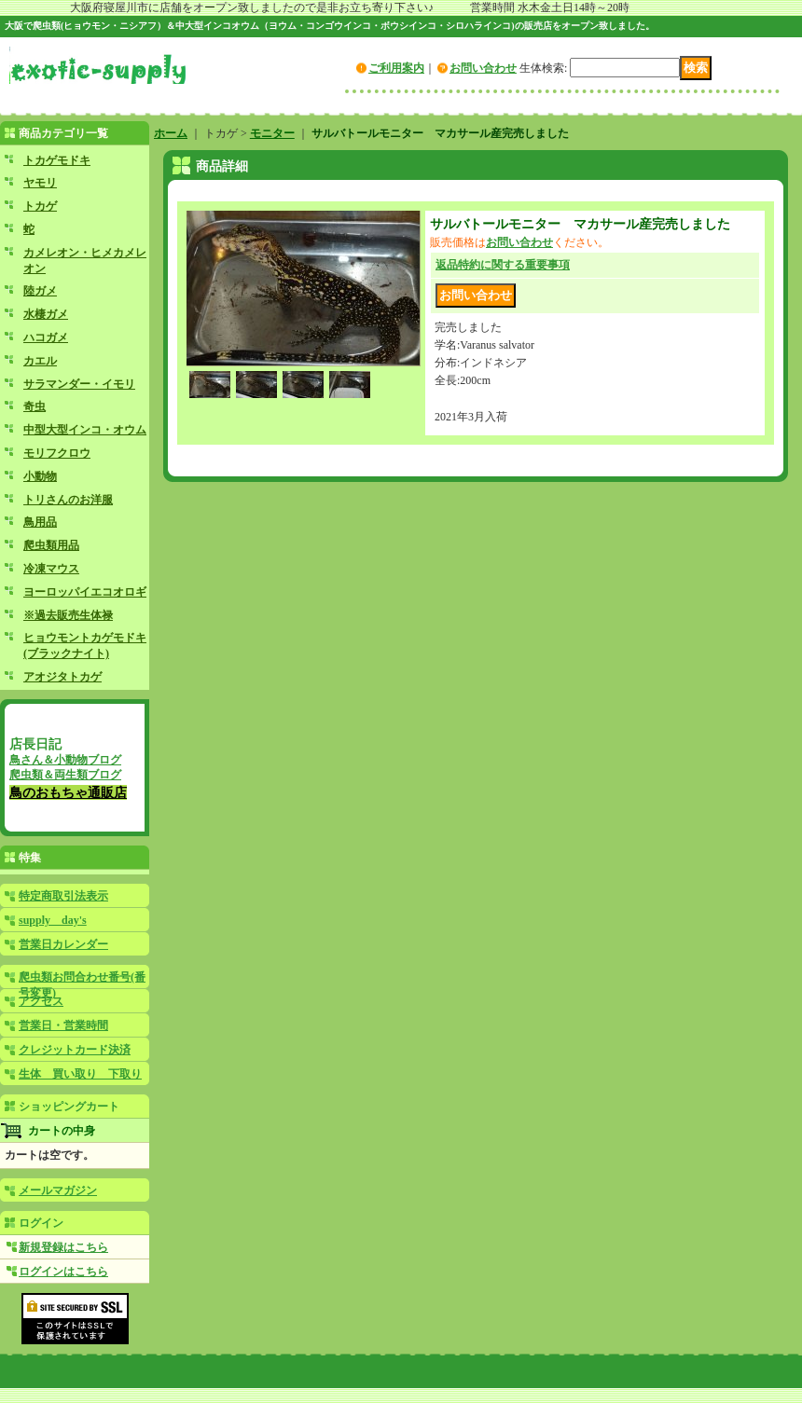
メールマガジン (58, 1190)
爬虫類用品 (51, 545)
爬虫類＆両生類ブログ (65, 774)
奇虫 (34, 406)
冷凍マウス (51, 568)
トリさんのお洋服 (68, 499)
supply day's (53, 920)
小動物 (40, 476)
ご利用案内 (396, 68)
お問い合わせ (483, 68)
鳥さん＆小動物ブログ (65, 759)
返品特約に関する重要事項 (503, 264)
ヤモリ (40, 182)
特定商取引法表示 (63, 895)
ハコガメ (45, 337)
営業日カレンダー (63, 944)
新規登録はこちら (63, 1247)
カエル (40, 360)
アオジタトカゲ (62, 676)
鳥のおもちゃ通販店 (68, 792)
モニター (272, 133)
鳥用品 (40, 522)
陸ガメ (40, 290)
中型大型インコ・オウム (84, 429)
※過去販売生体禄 (68, 615)
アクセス (41, 1001)
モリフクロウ (56, 453)
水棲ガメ (45, 314)
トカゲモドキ (56, 160)
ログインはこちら (63, 1271)
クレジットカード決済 (75, 1049)
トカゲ (40, 206)
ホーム (170, 133)
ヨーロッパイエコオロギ (84, 591)
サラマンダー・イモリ (79, 384)
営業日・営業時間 (63, 1025)
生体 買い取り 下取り (80, 1073)
